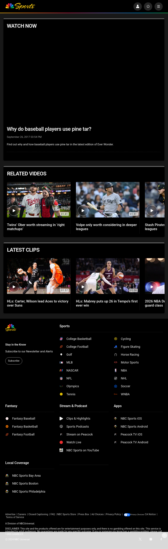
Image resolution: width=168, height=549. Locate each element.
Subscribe (13, 360)
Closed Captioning (38, 514)
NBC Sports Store (66, 514)
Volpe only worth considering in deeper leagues (106, 227)
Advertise (10, 514)
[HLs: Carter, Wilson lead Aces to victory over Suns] (38, 276)
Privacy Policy (113, 514)
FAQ (52, 514)
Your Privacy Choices (142, 514)
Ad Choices (97, 514)
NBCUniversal (26, 523)
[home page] (20, 6)
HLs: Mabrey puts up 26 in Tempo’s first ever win (107, 303)
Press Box (83, 514)
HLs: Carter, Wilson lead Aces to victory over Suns (37, 303)
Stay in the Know (15, 344)
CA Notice (10, 517)
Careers (22, 514)
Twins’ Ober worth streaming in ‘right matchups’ (36, 227)
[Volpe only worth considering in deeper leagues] (107, 200)
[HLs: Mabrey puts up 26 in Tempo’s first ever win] (107, 276)
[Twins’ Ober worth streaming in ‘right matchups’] (38, 200)
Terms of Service (27, 517)
